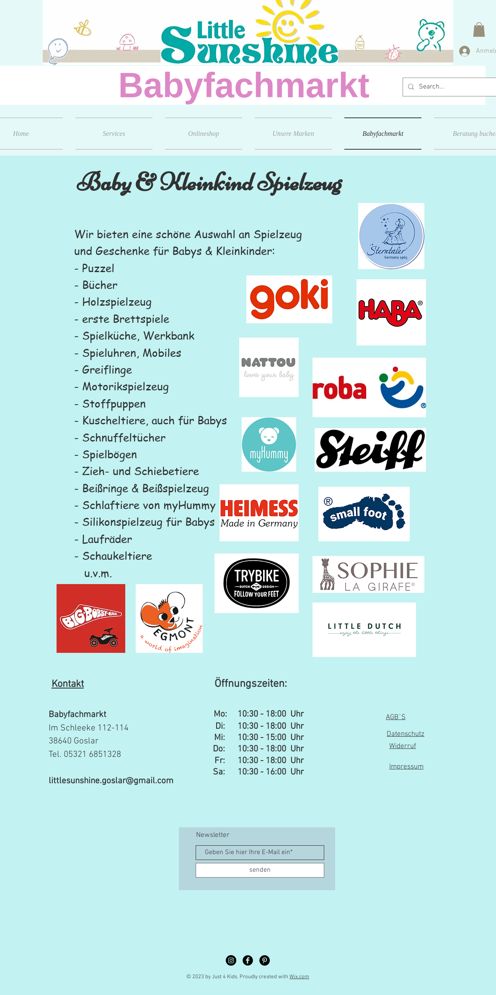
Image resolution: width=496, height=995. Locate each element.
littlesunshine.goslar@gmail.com (111, 781)
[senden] (260, 870)
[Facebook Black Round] (248, 960)
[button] (479, 29)
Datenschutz (405, 734)
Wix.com (299, 977)
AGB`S (396, 717)
